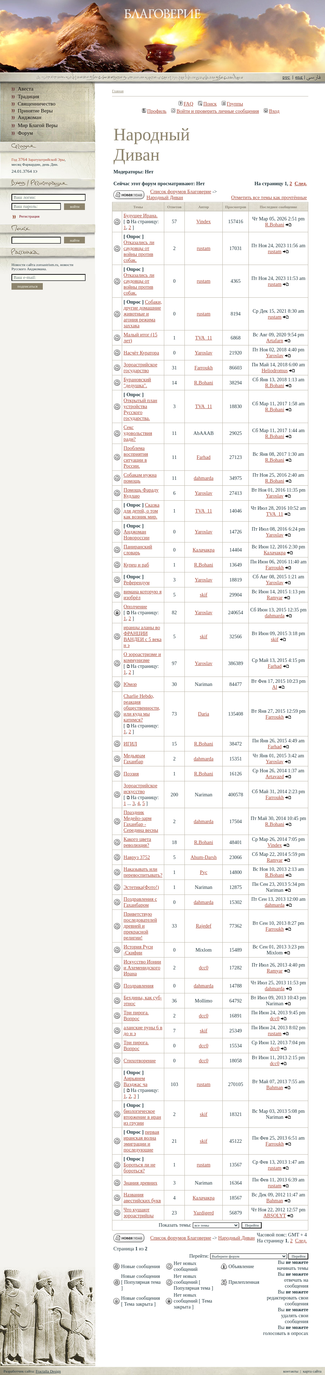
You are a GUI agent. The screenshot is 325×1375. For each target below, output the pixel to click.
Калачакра (203, 550)
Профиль (154, 111)
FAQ (186, 104)
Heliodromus (275, 370)
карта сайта (312, 1371)
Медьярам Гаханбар (134, 758)
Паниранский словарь (138, 549)
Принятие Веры (35, 111)
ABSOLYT (274, 1215)
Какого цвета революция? (137, 842)
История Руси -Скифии (138, 949)
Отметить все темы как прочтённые (269, 197)
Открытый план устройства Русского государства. (140, 409)
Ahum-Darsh (203, 857)
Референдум (137, 582)
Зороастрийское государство (140, 367)
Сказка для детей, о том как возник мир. (141, 510)
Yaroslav (204, 353)
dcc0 (203, 967)
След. (300, 183)
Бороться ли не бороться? (140, 1167)
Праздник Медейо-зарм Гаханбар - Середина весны (141, 821)
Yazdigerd (203, 1213)
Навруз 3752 (137, 857)
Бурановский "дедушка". (137, 382)
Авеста (25, 89)
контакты (290, 1371)
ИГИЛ (130, 744)
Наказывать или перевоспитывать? (143, 872)
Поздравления (138, 986)
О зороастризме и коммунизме (142, 657)
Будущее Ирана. (141, 215)
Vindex (203, 221)
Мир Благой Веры (37, 125)
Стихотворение (140, 1060)
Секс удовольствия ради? (138, 433)
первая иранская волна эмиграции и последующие (141, 1141)
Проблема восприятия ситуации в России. (136, 457)
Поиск (207, 104)
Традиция (28, 96)
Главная (118, 91)
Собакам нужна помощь (140, 478)
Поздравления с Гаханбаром (140, 902)
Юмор (130, 684)
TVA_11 (203, 338)
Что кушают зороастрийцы (138, 1212)
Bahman (274, 1087)
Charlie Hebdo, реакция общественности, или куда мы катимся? (142, 707)
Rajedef (204, 926)
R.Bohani (274, 224)
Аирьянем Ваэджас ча (136, 1081)
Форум (25, 133)
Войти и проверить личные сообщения (215, 111)
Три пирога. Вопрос (136, 1015)
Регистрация (25, 216)
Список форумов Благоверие (180, 191)
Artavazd (274, 776)
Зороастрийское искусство (140, 788)
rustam (203, 248)
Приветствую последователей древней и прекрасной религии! (140, 925)
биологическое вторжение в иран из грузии (142, 1117)
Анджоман (29, 117)
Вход (271, 111)
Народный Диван (164, 197)
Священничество (36, 104)
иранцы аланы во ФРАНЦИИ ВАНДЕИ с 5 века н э (142, 636)
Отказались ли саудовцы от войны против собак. (139, 251)
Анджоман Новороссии (136, 534)
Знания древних (140, 1183)
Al (274, 687)
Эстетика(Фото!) (141, 887)
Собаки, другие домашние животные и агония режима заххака (143, 313)
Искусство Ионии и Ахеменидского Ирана (142, 967)
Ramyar (275, 597)
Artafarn (274, 340)
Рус (203, 872)
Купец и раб (136, 565)
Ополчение (135, 606)
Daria (203, 714)
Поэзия (131, 773)
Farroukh (204, 367)
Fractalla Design (48, 1371)
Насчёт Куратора (141, 353)
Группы (232, 104)
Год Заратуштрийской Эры (38, 159)
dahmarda (204, 478)
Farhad (204, 457)
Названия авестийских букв (142, 1197)
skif (203, 594)
